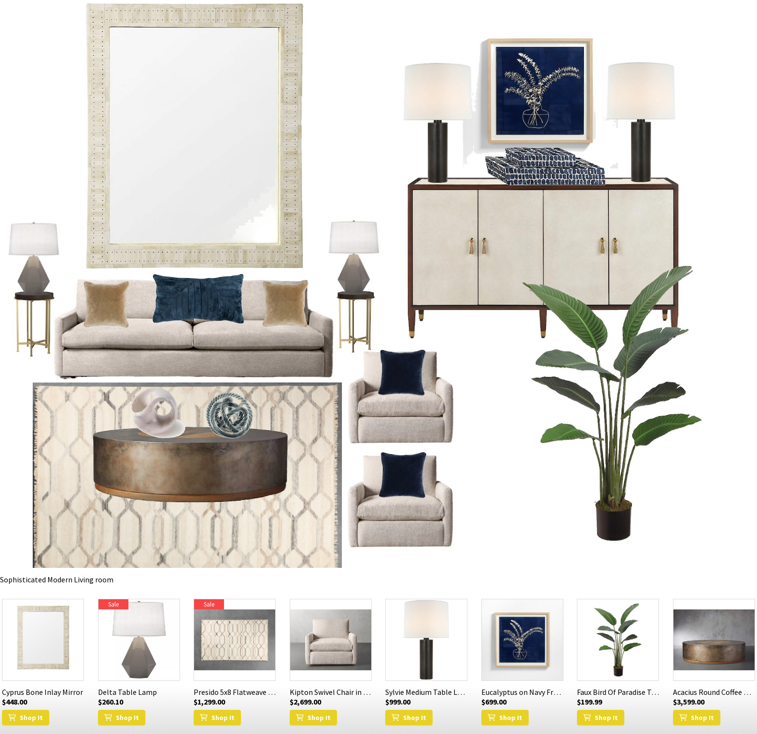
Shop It (25, 717)
